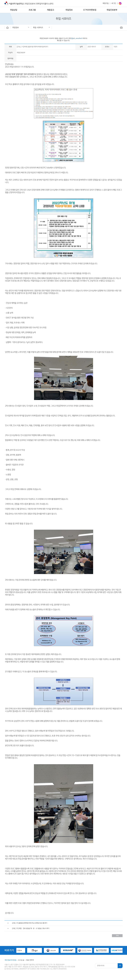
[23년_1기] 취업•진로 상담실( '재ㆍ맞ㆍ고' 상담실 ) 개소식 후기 (30, 928)
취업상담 (13, 10)
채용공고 (50, 10)
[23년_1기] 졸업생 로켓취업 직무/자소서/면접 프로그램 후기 (29, 923)
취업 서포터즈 (38, 27)
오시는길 (21, 960)
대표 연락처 (30, 960)
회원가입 (106, 3)
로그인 (113, 3)
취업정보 (69, 10)
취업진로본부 (112, 10)
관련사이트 (100, 965)
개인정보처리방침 (10, 960)
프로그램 (32, 10)
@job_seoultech (77, 38)
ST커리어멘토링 (89, 10)
